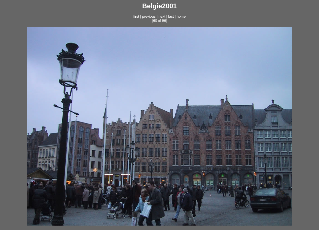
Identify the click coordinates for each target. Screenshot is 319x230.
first (136, 16)
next (162, 16)
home (181, 16)
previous (149, 16)
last (171, 16)
